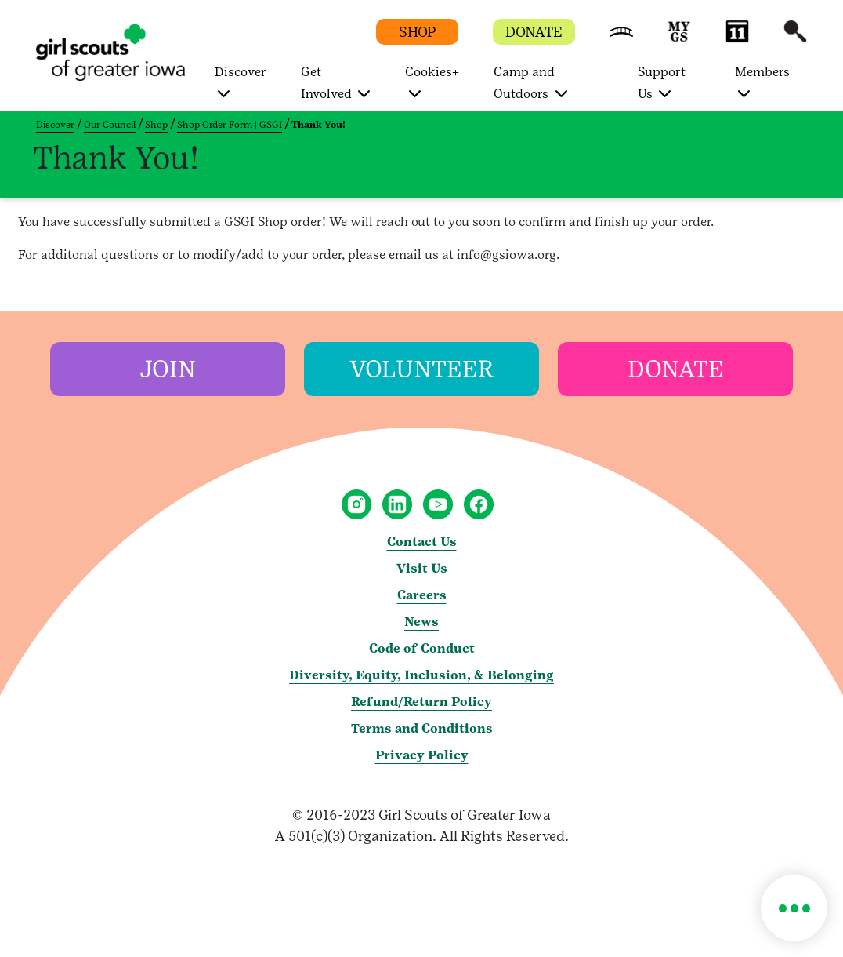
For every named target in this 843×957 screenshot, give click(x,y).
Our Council (110, 124)
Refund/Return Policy (421, 701)
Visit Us (421, 568)
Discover (55, 124)
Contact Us (422, 541)
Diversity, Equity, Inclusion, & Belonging (421, 675)
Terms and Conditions (422, 728)
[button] (621, 38)
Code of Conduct (422, 648)
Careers (422, 595)
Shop (156, 124)
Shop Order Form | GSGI (229, 124)
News (421, 621)
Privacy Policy (422, 755)
